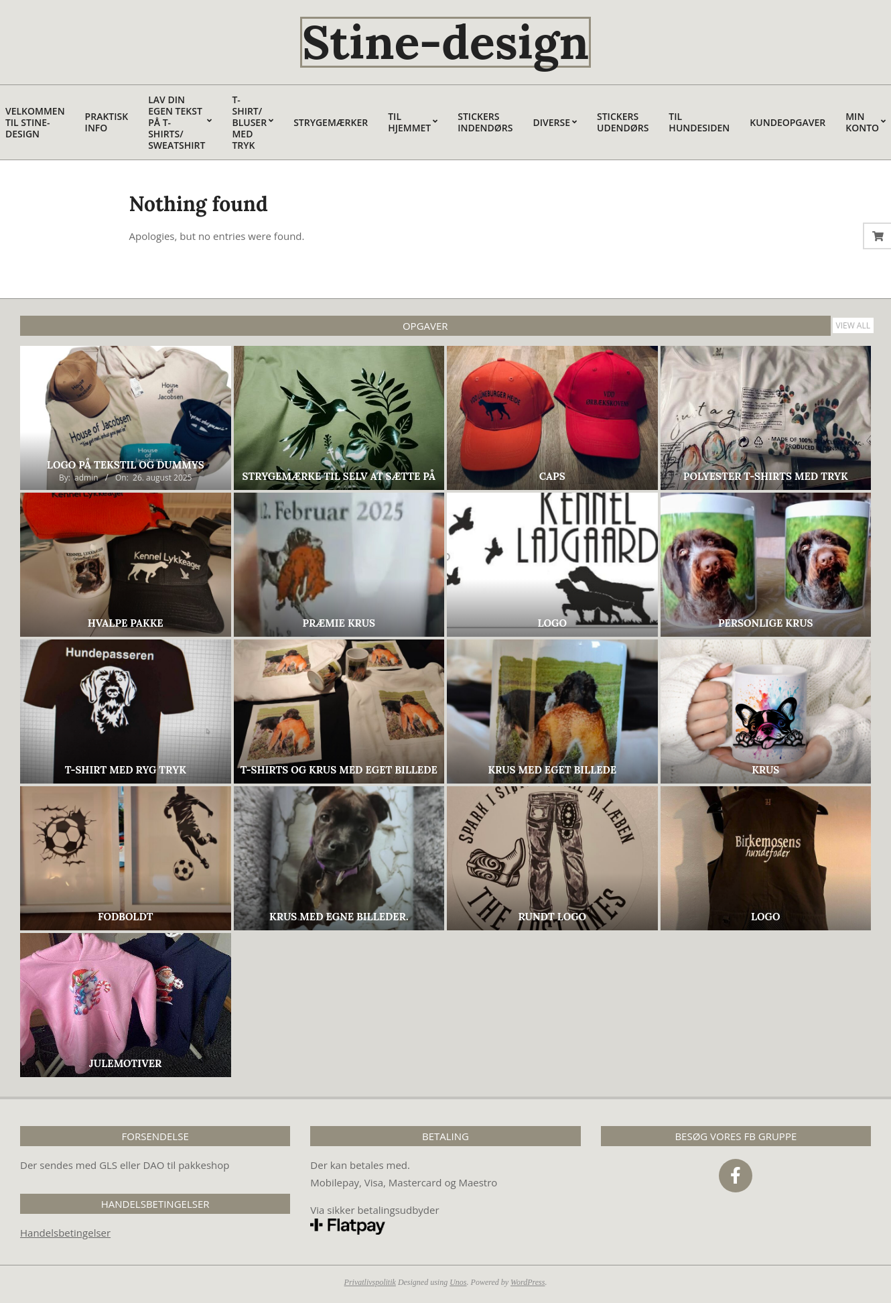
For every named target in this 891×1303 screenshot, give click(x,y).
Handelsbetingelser (65, 1232)
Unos (458, 1282)
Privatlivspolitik (370, 1282)
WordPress (527, 1282)
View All (853, 325)
